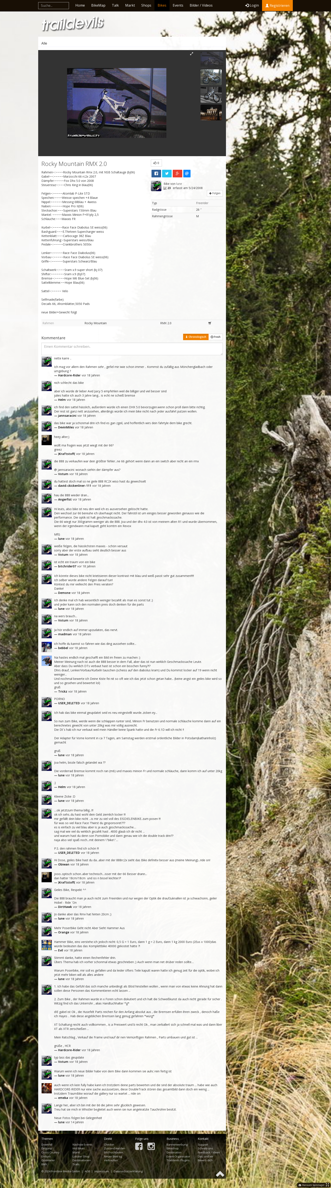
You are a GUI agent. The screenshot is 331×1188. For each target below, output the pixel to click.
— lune (59, 539)
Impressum (101, 1171)
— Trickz (60, 691)
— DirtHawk (63, 907)
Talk (115, 5)
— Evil (58, 950)
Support (203, 1144)
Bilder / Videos (201, 5)
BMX (44, 1164)
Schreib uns (205, 1148)
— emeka (61, 1098)
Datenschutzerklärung (128, 1171)
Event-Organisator (178, 1156)
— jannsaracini (65, 416)
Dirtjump (46, 1148)
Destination (174, 1152)
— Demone (62, 593)
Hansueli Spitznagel (311, 1185)
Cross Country (50, 1152)
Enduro (46, 1156)
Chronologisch (195, 337)
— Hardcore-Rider (67, 375)
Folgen (214, 193)
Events (178, 5)
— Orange (61, 932)
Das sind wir (205, 1156)
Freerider (202, 203)
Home (80, 5)
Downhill (46, 1144)
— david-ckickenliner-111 (72, 486)
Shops (146, 5)
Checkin (109, 1144)
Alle (44, 43)
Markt (130, 5)
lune (179, 184)
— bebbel (61, 648)
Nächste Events (83, 1144)
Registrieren (277, 5)
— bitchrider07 (65, 566)
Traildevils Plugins (178, 1160)
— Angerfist (63, 499)
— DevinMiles (64, 427)
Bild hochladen (113, 1152)
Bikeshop (173, 1148)
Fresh (215, 337)
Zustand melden (114, 1148)
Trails (76, 1164)
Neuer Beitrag (113, 1156)
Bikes (162, 5)
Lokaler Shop (81, 1156)
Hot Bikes (79, 1148)
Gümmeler (48, 1160)
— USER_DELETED (67, 703)
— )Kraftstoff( (64, 454)
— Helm (60, 400)
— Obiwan (61, 864)
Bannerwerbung (177, 1144)
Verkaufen (111, 1160)
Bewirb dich (205, 1160)
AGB (87, 1171)
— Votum (61, 474)
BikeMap (98, 5)
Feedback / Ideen (209, 1152)
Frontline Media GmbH (65, 1171)
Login (252, 5)
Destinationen (82, 1160)
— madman (63, 634)
